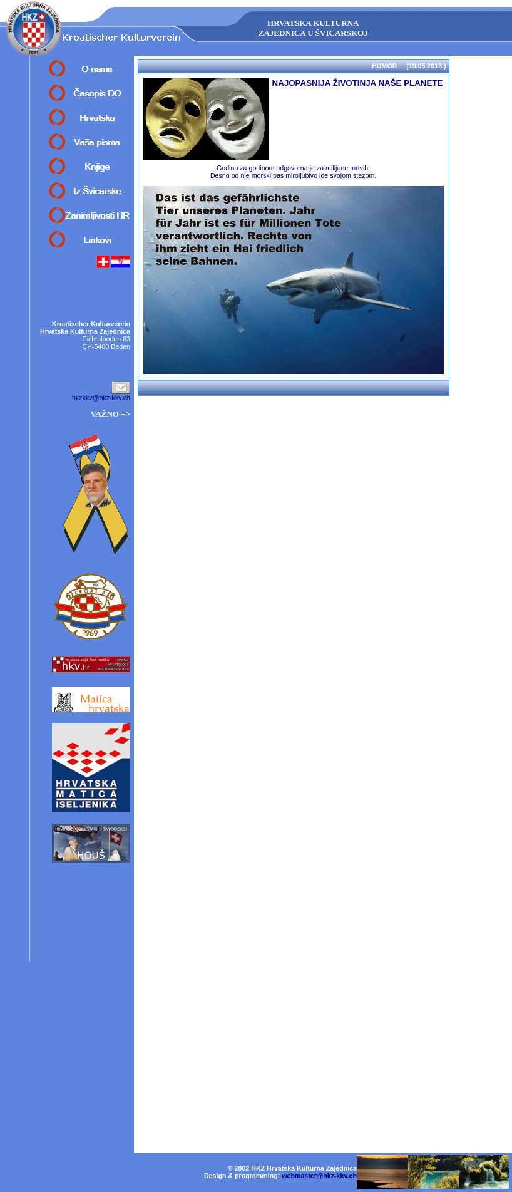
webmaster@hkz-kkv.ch (319, 1175)
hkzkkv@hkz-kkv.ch (101, 398)
